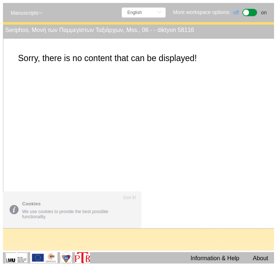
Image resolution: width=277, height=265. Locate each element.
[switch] (250, 11)
